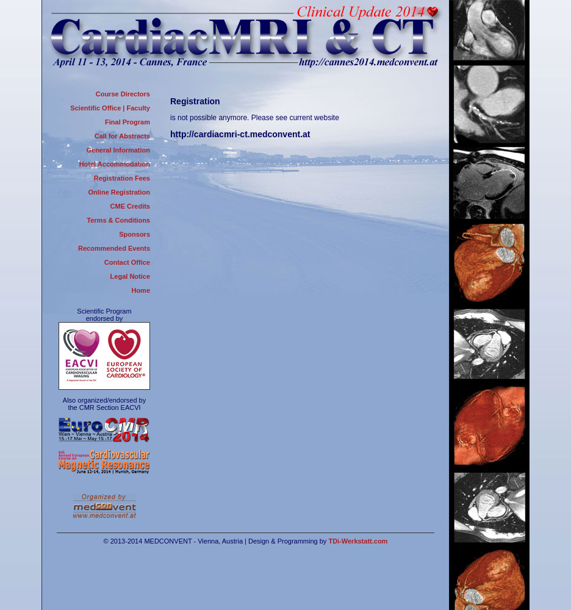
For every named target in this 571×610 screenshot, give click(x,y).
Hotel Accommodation (114, 164)
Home (140, 290)
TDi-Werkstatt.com (357, 541)
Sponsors (134, 234)
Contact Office (127, 262)
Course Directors (123, 94)
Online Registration (119, 192)
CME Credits (130, 206)
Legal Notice (130, 276)
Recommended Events (114, 248)
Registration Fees (122, 178)
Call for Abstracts (122, 136)
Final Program (127, 122)
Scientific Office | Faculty (110, 108)
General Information (118, 150)
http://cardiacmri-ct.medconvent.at (240, 134)
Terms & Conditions (118, 220)
